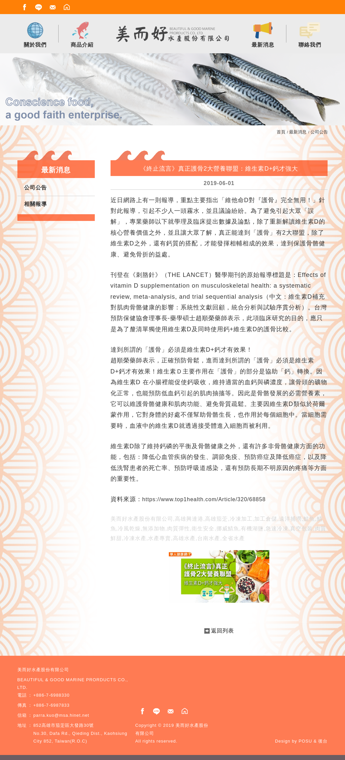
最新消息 (297, 131)
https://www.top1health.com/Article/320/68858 (204, 499)
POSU (305, 741)
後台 (323, 741)
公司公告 (319, 131)
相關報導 (35, 204)
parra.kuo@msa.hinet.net (61, 715)
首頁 (281, 131)
